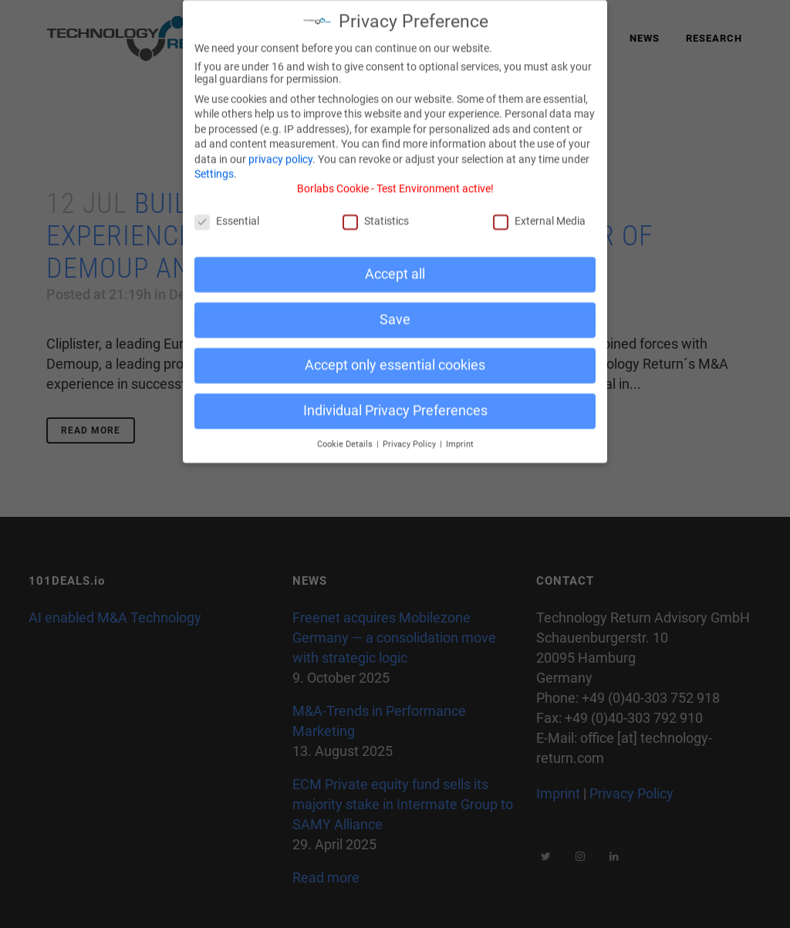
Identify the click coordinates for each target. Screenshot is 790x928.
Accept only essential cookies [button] (395, 355)
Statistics (376, 211)
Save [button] (395, 310)
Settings (214, 164)
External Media (539, 211)
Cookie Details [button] (346, 435)
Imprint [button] (460, 435)
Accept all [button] (395, 264)
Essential (226, 211)
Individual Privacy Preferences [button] (395, 401)
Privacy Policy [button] (410, 435)
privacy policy (280, 149)
